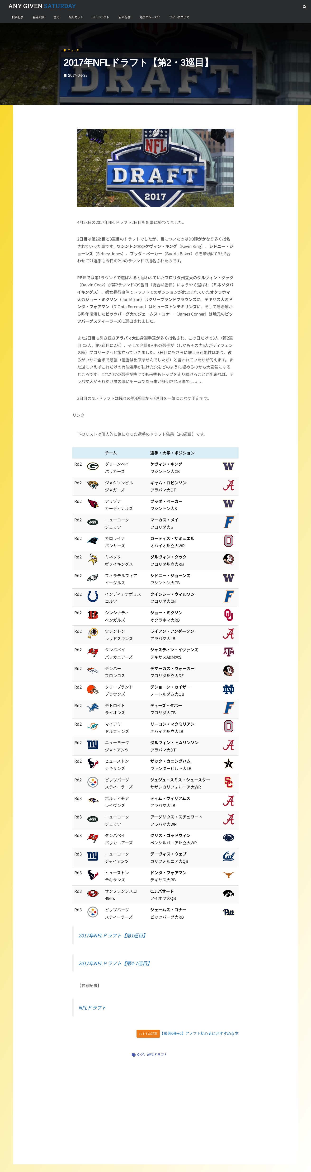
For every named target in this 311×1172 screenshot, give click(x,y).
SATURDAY (42, 6)
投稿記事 (17, 17)
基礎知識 (38, 17)
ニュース (27, 28)
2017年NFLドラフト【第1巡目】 (113, 935)
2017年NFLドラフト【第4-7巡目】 (115, 963)
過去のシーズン (150, 17)
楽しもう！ (76, 17)
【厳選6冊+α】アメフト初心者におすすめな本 (199, 1033)
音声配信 (124, 17)
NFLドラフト (101, 17)
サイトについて (179, 17)
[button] (304, 7)
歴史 (56, 17)
